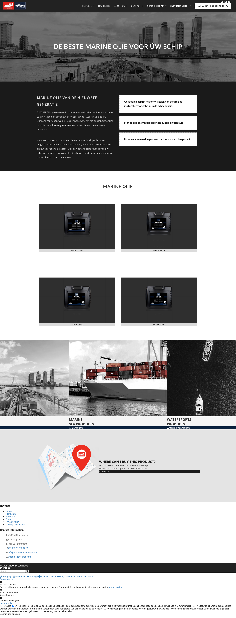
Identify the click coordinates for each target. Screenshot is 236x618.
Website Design (47, 576)
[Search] (27, 571)
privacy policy (115, 587)
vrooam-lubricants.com (19, 556)
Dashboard (20, 576)
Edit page (6, 576)
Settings (32, 576)
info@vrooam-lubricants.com (22, 552)
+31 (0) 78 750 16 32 (18, 548)
